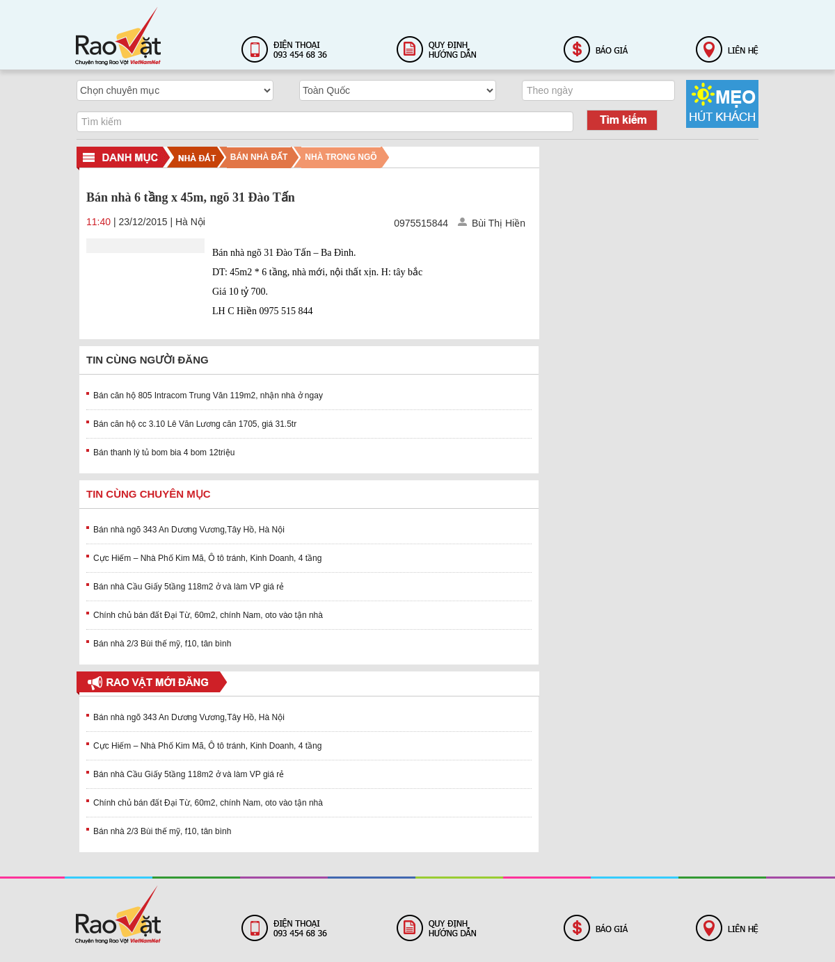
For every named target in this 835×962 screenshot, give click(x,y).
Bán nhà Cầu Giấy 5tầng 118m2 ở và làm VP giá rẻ (188, 587)
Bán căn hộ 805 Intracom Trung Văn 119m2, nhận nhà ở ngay (208, 395)
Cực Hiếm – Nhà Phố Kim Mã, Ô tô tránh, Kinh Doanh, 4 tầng (207, 558)
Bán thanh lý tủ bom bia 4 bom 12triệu (163, 452)
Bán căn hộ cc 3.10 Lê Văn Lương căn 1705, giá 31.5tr (194, 424)
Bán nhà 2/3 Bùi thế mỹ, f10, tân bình (162, 644)
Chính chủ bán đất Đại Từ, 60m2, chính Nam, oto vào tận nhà (208, 615)
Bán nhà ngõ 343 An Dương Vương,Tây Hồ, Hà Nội (189, 530)
